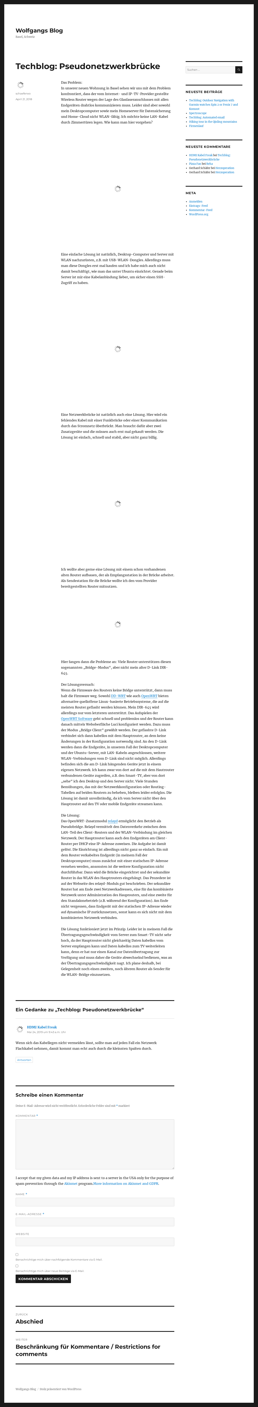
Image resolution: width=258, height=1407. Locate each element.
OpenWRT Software (76, 719)
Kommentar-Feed (200, 210)
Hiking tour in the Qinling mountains (213, 121)
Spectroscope (198, 113)
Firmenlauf (196, 126)
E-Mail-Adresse (30, 1214)
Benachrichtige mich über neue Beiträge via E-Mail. (50, 1271)
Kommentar (27, 1116)
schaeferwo (23, 93)
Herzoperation (224, 168)
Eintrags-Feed (198, 206)
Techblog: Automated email (207, 117)
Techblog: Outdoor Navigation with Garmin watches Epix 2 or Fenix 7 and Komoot (213, 105)
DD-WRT (118, 696)
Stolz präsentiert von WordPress (60, 1389)
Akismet (71, 1184)
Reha (209, 164)
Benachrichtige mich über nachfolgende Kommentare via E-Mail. (59, 1259)
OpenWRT (149, 696)
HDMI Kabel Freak (42, 1027)
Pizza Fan (195, 164)
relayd (113, 821)
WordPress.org (198, 214)
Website (22, 1234)
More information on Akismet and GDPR (125, 1184)
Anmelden (195, 201)
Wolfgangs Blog (39, 30)
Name (21, 1194)
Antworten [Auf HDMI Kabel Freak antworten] (24, 1059)
